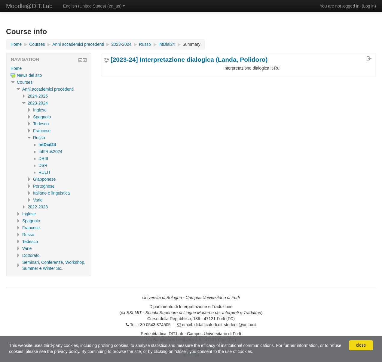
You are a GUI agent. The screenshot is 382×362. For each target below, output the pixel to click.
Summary (191, 44)
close (361, 345)
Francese (41, 130)
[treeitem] (49, 68)
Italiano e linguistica (51, 193)
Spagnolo (42, 116)
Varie (38, 200)
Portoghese (44, 186)
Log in (368, 6)
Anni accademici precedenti (48, 89)
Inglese (40, 110)
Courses (24, 82)
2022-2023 (38, 206)
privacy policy (66, 351)
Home (16, 68)
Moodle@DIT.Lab (29, 6)
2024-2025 (38, 96)
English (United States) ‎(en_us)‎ (94, 6)
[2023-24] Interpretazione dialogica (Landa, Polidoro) (189, 59)
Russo (39, 137)
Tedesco (41, 123)
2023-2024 (38, 103)
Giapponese (44, 179)
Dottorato (31, 255)
